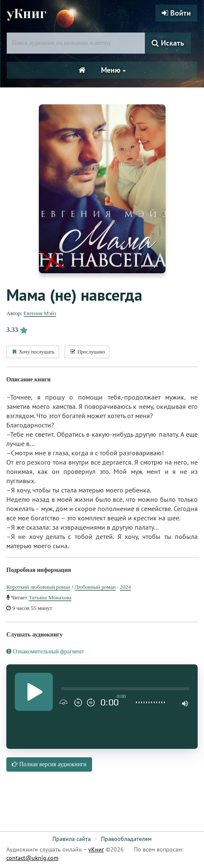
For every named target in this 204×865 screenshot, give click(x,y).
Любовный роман (95, 587)
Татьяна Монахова (50, 597)
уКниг (26, 14)
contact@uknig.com (32, 858)
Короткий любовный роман (38, 587)
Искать (168, 43)
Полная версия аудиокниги (49, 764)
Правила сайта (71, 839)
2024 (125, 587)
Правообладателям (126, 839)
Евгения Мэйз (40, 313)
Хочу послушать (32, 352)
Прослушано (87, 352)
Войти (176, 13)
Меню (113, 70)
